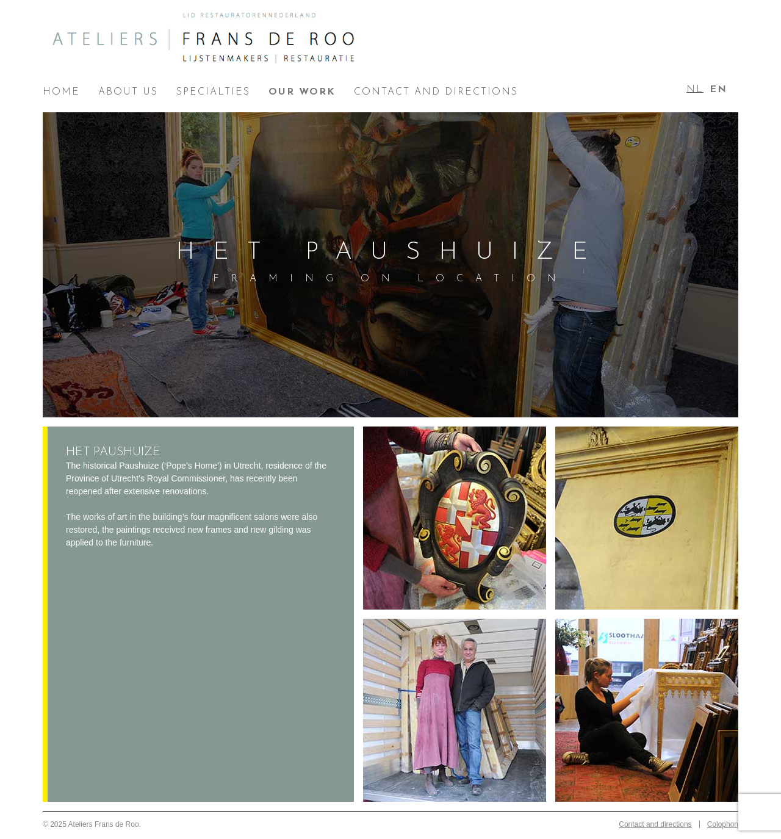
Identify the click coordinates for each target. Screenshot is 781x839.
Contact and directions (436, 92)
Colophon (722, 824)
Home (61, 92)
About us (128, 92)
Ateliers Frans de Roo (204, 42)
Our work (302, 92)
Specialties (213, 92)
